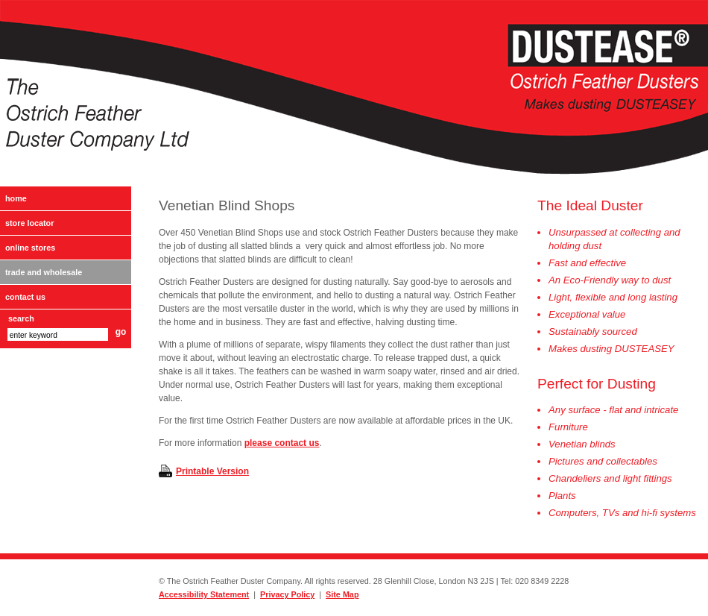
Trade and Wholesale (43, 272)
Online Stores (30, 247)
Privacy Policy (287, 594)
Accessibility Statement (204, 594)
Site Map (342, 594)
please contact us (282, 443)
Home (16, 198)
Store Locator (29, 223)
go (121, 332)
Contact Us (25, 296)
